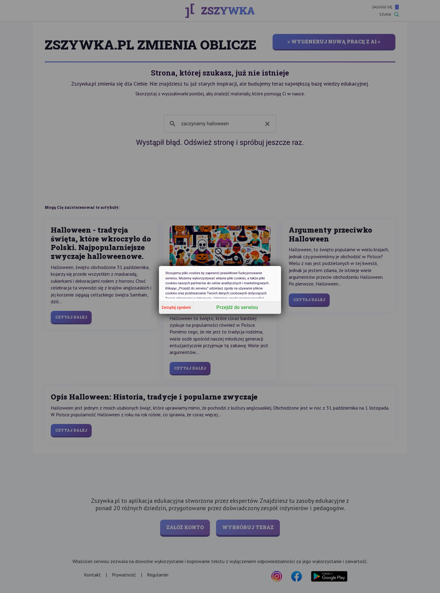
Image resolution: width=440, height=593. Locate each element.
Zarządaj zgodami (176, 307)
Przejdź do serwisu (237, 307)
